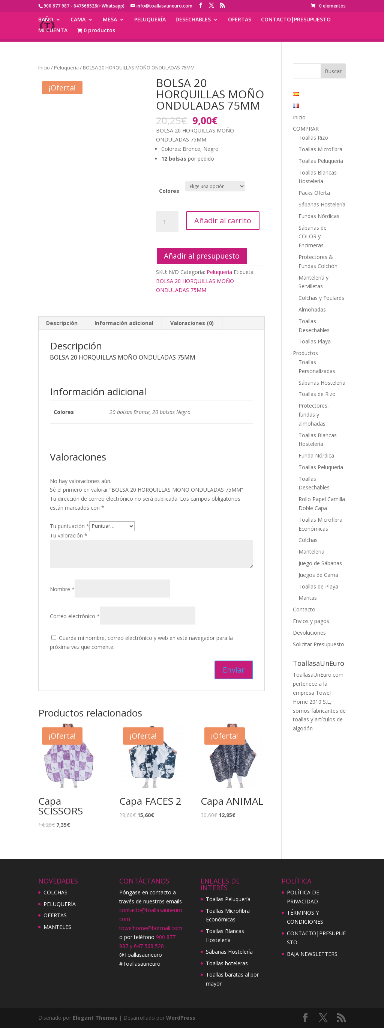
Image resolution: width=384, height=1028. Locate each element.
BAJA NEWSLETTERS (312, 953)
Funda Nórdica (316, 455)
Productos (305, 353)
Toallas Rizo (313, 137)
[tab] (62, 323)
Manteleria (311, 551)
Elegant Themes (95, 1017)
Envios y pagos (311, 621)
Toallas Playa (314, 341)
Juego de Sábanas (320, 563)
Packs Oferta (314, 192)
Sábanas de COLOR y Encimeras (312, 236)
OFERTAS (239, 20)
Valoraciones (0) (192, 323)
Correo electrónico (75, 616)
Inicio (44, 67)
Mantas (307, 597)
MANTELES (57, 926)
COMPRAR (306, 128)
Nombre (62, 589)
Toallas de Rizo (317, 393)
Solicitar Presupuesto (318, 644)
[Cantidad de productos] (167, 221)
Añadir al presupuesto (202, 256)
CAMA (78, 20)
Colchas (308, 539)
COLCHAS (56, 892)
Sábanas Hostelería (321, 204)
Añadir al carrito (222, 220)
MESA (110, 20)
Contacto (304, 609)
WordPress (180, 1017)
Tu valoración (68, 535)
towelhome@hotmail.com (150, 928)
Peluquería (66, 67)
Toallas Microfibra (320, 149)
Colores (169, 190)
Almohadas (312, 309)
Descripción (62, 323)
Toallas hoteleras (227, 963)
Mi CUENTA (53, 31)
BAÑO (45, 20)
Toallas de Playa (318, 586)
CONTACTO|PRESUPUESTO (296, 20)
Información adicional (123, 323)
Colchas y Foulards (321, 297)
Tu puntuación (69, 525)
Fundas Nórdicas (318, 216)
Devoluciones (309, 632)
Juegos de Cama (318, 574)
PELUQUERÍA (150, 20)
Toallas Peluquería (320, 160)
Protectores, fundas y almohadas (313, 414)
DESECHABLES (193, 20)
